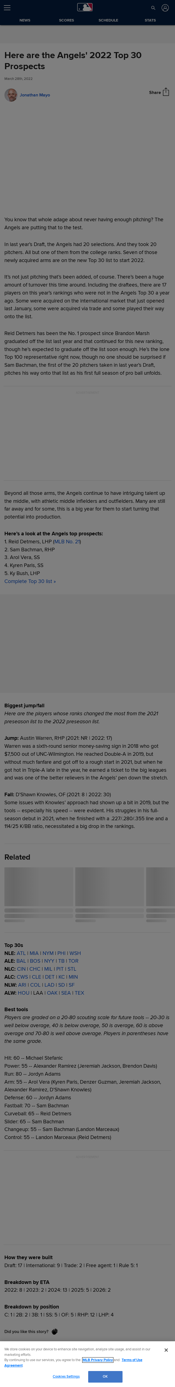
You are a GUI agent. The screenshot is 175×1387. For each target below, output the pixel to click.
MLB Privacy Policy (98, 1360)
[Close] (166, 1350)
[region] (87, 1364)
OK (105, 1376)
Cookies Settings (66, 1376)
